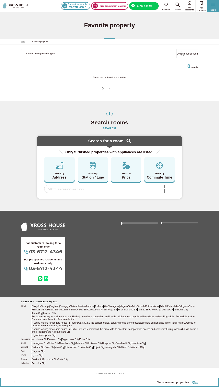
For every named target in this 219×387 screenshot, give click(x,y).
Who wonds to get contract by (178, 256)
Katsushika (182, 319)
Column (167, 247)
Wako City (126, 356)
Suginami (55, 319)
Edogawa (192, 319)
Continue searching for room (111, 94)
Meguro (128, 319)
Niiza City (59, 356)
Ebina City (83, 349)
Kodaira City (172, 322)
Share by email (187, 380)
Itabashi (92, 319)
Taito (140, 319)
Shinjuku (36, 319)
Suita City (62, 367)
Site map (127, 275)
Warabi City (137, 356)
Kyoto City (37, 364)
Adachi (171, 319)
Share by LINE (161, 380)
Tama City (37, 326)
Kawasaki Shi (54, 349)
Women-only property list (136, 256)
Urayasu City (107, 353)
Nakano (75, 319)
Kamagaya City (40, 353)
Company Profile (171, 275)
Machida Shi (88, 322)
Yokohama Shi (39, 349)
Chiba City (53, 353)
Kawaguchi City (112, 356)
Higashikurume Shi (133, 322)
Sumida (147, 319)
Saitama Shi (38, 356)
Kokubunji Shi (101, 322)
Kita (109, 319)
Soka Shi (49, 356)
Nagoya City (38, 360)
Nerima (84, 319)
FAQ (165, 240)
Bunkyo (50, 322)
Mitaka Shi (60, 322)
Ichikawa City (94, 353)
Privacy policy (130, 282)
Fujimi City (99, 356)
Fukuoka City (39, 371)
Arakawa (163, 319)
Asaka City (87, 356)
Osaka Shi (37, 367)
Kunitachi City (186, 322)
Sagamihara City (69, 349)
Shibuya (46, 319)
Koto (155, 319)
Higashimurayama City (43, 345)
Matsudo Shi (80, 353)
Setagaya (66, 319)
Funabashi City (122, 353)
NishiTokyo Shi (116, 322)
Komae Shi (149, 322)
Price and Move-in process (137, 247)
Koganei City (49, 326)
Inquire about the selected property (56, 380)
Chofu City (160, 322)
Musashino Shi (73, 322)
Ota (134, 319)
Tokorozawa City (73, 356)
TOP (23, 41)
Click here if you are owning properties (137, 265)
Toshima (102, 319)
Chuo (35, 322)
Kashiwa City (137, 353)
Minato (42, 322)
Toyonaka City (50, 367)
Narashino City (66, 353)
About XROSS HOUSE (135, 240)
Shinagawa (118, 319)
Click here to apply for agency (178, 263)
